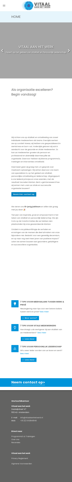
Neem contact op (27, 382)
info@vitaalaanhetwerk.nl (31, 417)
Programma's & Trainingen (23, 436)
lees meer (44, 311)
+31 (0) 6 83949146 (28, 420)
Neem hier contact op (23, 194)
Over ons (15, 439)
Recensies (15, 442)
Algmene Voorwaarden (21, 463)
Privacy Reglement (19, 458)
